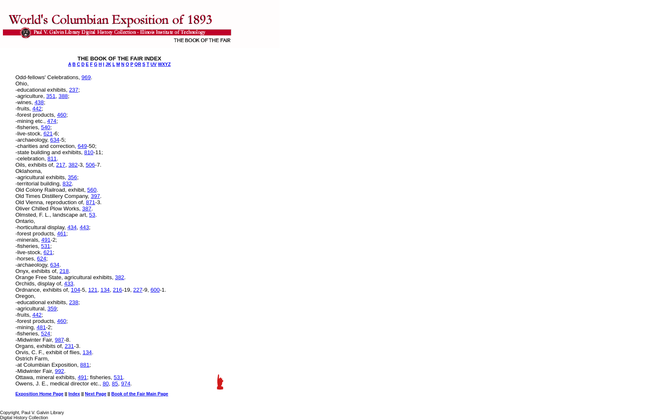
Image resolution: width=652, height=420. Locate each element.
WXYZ (164, 64)
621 (47, 133)
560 (92, 190)
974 (125, 383)
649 (82, 146)
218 (64, 271)
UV (154, 64)
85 (115, 383)
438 (39, 102)
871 (90, 202)
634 (54, 140)
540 (45, 127)
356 (72, 177)
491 (45, 240)
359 (52, 308)
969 (86, 77)
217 (60, 165)
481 (41, 327)
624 (41, 258)
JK (109, 64)
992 (59, 371)
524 (45, 333)
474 (51, 121)
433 (68, 283)
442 (37, 108)
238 (73, 302)
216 (117, 290)
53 (92, 215)
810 (88, 152)
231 (69, 346)
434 (72, 227)
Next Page (96, 393)
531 (45, 246)
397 (95, 196)
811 (52, 158)
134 (105, 290)
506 (90, 165)
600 (155, 290)
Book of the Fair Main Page (140, 393)
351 (50, 96)
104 (75, 290)
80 (106, 383)
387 (86, 208)
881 (84, 365)
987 (59, 340)
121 (92, 290)
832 (67, 183)
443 (84, 227)
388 (63, 96)
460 (61, 115)
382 (72, 165)
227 (137, 290)
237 (73, 90)
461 (61, 233)
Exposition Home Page (39, 393)
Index (74, 393)
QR (137, 64)
